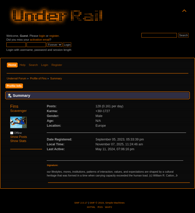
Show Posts (18, 137)
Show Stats (18, 141)
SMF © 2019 (97, 202)
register (54, 35)
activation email (40, 39)
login (42, 35)
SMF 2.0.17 (81, 202)
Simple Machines (115, 202)
